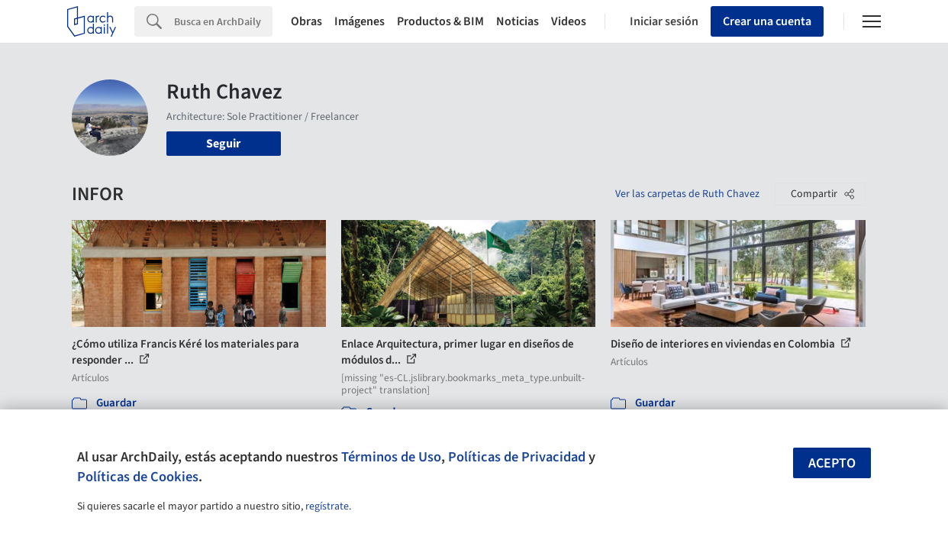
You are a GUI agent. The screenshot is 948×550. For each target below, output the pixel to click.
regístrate (327, 506)
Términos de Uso (391, 457)
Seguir (223, 143)
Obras (306, 21)
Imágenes (359, 21)
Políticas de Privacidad (516, 457)
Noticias (517, 21)
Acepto (832, 463)
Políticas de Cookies (137, 477)
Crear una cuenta (767, 21)
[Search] (223, 21)
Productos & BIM (440, 21)
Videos (568, 21)
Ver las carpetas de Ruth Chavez (687, 194)
